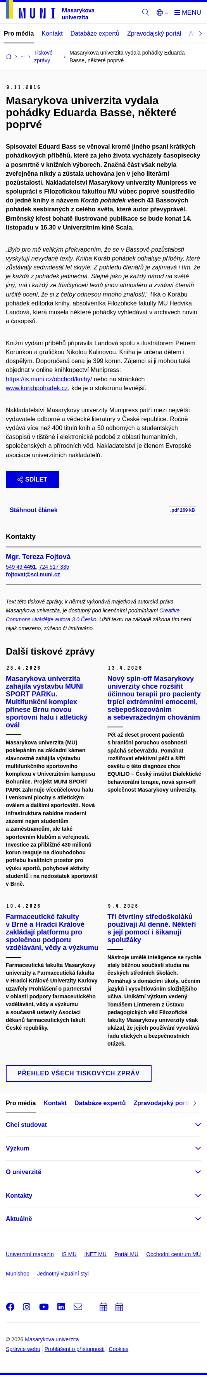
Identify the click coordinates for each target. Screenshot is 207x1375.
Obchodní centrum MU (173, 1254)
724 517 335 (54, 567)
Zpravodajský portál (154, 33)
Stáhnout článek (34, 510)
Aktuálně (19, 1219)
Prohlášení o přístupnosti (75, 1349)
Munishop (17, 1273)
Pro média (19, 33)
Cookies (119, 1349)
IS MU (69, 1254)
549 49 (21, 567)
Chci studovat (26, 1124)
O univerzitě (23, 1172)
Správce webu (23, 1349)
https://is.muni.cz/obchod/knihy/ (49, 379)
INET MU (96, 1254)
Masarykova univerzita (52, 1339)
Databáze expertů (95, 33)
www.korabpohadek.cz (37, 388)
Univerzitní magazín (30, 1254)
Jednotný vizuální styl (63, 1273)
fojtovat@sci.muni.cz (33, 574)
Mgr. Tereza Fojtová (38, 557)
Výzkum (17, 1148)
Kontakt (51, 33)
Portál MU (126, 1254)
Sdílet (32, 479)
